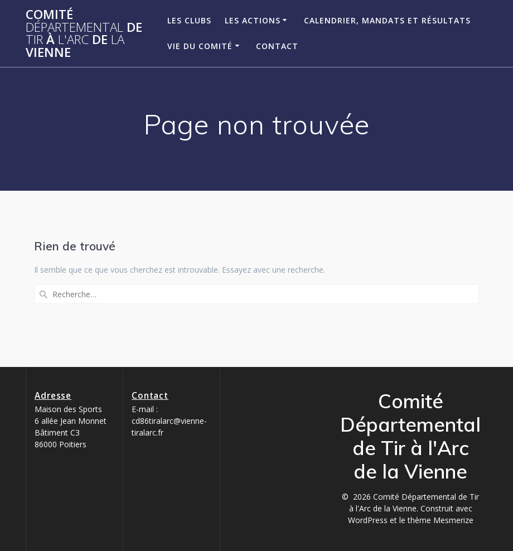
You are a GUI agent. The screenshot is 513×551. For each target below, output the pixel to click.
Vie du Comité (200, 46)
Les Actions (252, 20)
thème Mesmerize (440, 520)
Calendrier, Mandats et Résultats (387, 20)
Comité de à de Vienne (84, 33)
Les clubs (189, 20)
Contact (277, 46)
